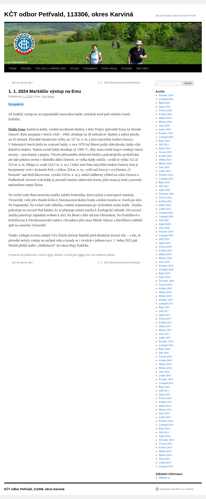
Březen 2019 (165, 258)
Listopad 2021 (166, 212)
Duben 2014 (165, 451)
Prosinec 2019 (166, 231)
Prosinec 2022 (166, 174)
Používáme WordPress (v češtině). (177, 489)
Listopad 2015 (166, 383)
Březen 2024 (165, 121)
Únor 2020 (164, 227)
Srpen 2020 (164, 224)
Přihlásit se (164, 477)
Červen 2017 (165, 318)
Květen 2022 (165, 201)
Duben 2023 (165, 159)
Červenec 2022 (166, 193)
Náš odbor (142, 68)
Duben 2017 (165, 326)
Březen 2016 (165, 367)
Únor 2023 (164, 167)
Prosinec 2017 (166, 299)
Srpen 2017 (164, 314)
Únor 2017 (164, 333)
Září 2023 (164, 144)
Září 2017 (164, 311)
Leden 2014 (165, 462)
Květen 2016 (165, 360)
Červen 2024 (165, 110)
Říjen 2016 (164, 349)
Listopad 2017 (166, 303)
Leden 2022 (165, 208)
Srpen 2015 (164, 394)
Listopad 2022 (166, 178)
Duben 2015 (165, 405)
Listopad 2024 (166, 99)
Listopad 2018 (166, 269)
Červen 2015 (165, 398)
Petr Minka (48, 96)
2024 (50, 254)
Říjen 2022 (164, 182)
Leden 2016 (165, 375)
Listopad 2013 (166, 466)
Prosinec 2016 (166, 341)
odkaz (81, 254)
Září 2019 (164, 239)
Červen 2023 (165, 152)
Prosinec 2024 (166, 95)
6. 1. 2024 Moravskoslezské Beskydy (120, 82)
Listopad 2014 (166, 424)
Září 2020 (164, 220)
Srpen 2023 (164, 148)
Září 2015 (164, 390)
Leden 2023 (165, 171)
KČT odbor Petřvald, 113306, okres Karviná (68, 14)
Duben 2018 (165, 292)
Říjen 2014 (164, 428)
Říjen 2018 (164, 273)
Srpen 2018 (164, 277)
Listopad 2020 (166, 216)
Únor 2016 (164, 371)
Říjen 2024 (164, 102)
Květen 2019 (165, 250)
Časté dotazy (109, 68)
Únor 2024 (164, 125)
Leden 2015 (165, 417)
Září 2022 (164, 186)
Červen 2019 (165, 246)
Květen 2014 (165, 447)
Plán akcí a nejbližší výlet (50, 68)
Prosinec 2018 (166, 265)
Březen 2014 (165, 455)
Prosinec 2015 (166, 379)
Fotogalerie (90, 68)
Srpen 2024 (164, 106)
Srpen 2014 (164, 436)
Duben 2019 (165, 254)
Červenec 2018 (166, 280)
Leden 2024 (165, 129)
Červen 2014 (165, 443)
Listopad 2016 (166, 345)
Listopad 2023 (166, 136)
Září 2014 (164, 432)
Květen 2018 (165, 288)
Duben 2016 (165, 364)
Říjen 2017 (164, 307)
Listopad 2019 (166, 235)
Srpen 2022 (164, 189)
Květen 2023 (165, 155)
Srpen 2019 (164, 243)
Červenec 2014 (166, 439)
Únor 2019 (164, 261)
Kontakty (126, 68)
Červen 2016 (165, 356)
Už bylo (74, 68)
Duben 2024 (165, 118)
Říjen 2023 (164, 140)
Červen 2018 (165, 284)
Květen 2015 (165, 402)
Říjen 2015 (164, 386)
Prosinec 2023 (166, 133)
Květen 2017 (165, 322)
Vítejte (13, 68)
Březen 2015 (165, 409)
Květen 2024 (165, 114)
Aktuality (26, 68)
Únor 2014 (164, 458)
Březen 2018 (165, 296)
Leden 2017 (165, 337)
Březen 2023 (165, 163)
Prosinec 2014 (166, 420)
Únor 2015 (164, 413)
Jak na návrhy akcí (20, 82)
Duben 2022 (165, 205)
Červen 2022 (165, 197)
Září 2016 (164, 352)
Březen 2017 (165, 330)
